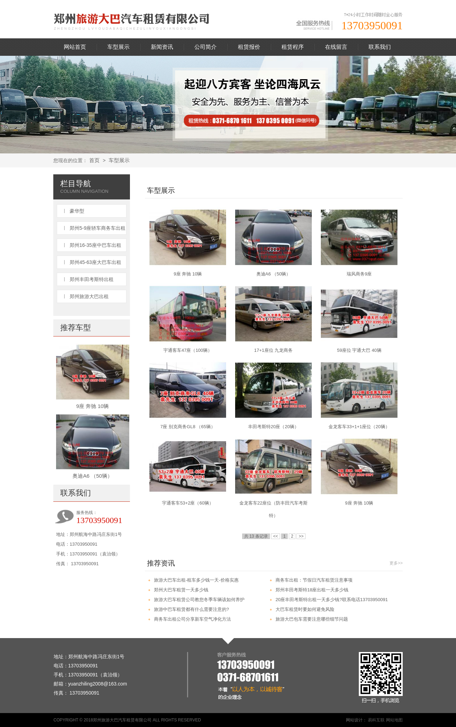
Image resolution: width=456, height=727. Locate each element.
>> (301, 536)
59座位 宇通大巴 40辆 (359, 350)
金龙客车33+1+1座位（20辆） (359, 426)
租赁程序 (292, 47)
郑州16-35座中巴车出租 (95, 245)
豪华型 (77, 211)
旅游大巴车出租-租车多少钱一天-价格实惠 (196, 580)
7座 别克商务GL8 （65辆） (187, 426)
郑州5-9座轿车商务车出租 (97, 228)
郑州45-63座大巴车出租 (95, 262)
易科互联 (376, 720)
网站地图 (394, 720)
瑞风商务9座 (359, 274)
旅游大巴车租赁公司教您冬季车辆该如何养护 (199, 599)
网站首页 (75, 47)
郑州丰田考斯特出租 (92, 279)
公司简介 (205, 47)
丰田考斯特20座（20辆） (273, 426)
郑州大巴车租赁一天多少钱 (181, 589)
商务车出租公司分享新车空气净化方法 (192, 619)
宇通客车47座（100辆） (187, 350)
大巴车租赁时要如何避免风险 (305, 609)
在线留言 (336, 47)
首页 (94, 160)
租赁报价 (249, 47)
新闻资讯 (162, 47)
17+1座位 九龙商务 (273, 350)
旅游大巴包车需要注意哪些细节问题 (312, 619)
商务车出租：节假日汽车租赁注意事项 (314, 580)
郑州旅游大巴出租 (89, 296)
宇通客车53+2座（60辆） (188, 503)
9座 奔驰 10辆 (92, 406)
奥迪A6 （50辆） (92, 476)
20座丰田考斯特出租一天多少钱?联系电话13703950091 (332, 599)
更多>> (396, 563)
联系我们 (380, 47)
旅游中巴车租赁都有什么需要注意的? (191, 609)
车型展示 (118, 47)
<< (275, 536)
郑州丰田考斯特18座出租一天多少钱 (312, 589)
